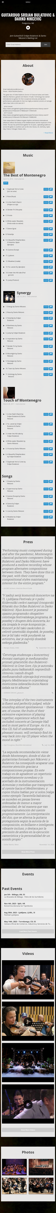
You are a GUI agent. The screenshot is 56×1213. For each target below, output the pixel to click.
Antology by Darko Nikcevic (15, 375)
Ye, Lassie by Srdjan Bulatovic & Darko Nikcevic (14, 426)
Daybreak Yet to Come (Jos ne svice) (15, 190)
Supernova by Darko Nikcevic (14, 490)
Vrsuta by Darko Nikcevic (16, 448)
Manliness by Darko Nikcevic (14, 326)
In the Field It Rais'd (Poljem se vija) (14, 203)
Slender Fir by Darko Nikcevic (14, 347)
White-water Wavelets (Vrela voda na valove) (15, 222)
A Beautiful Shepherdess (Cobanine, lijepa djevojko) (16, 242)
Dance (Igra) (11, 228)
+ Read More (48, 133)
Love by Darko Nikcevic (15, 511)
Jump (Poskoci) (13, 280)
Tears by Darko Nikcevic (17, 368)
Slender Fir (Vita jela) (14, 210)
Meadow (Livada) (14, 261)
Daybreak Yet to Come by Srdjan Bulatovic (16, 463)
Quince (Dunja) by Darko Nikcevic (16, 497)
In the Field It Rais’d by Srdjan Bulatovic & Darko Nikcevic (16, 416)
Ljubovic (11, 255)
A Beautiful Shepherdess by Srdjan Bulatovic (16, 455)
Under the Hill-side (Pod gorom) (16, 274)
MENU (16, 2)
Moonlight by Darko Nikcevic (14, 355)
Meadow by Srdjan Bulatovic (14, 518)
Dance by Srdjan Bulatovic (13, 505)
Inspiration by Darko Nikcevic (14, 340)
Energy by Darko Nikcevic (16, 307)
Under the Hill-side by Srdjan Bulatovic (15, 435)
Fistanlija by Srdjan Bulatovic (14, 319)
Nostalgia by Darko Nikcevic (14, 362)
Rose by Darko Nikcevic (15, 312)
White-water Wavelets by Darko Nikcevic (16, 442)
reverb (28, 28)
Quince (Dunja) (13, 250)
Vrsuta (9, 215)
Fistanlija (10, 234)
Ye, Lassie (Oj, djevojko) (16, 267)
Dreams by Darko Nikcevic (13, 482)
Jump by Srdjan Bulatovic (16, 333)
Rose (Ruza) (11, 196)
